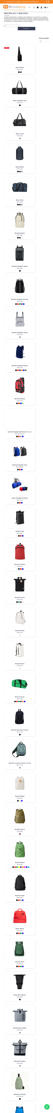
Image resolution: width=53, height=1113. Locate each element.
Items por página (44, 38)
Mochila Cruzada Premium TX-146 (38, 400)
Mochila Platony (15, 233)
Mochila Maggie (15, 732)
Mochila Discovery (15, 963)
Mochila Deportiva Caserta (15, 400)
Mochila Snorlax (38, 864)
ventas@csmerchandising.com (29, 1)
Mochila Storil (37, 500)
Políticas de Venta (10, 1092)
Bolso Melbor (15, 1031)
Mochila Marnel (38, 998)
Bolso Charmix (38, 798)
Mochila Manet (15, 467)
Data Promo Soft (17, 1111)
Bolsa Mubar (38, 100)
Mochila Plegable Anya (15, 698)
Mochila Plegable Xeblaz (15, 167)
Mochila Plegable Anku (15, 268)
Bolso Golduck (15, 864)
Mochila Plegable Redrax (38, 200)
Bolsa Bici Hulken (15, 566)
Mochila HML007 (15, 665)
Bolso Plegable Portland (38, 268)
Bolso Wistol (15, 500)
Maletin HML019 (15, 632)
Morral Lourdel (15, 765)
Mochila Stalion (38, 133)
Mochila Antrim (15, 334)
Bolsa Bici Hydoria (15, 533)
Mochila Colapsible (38, 698)
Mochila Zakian (38, 732)
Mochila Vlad (15, 301)
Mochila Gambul (38, 301)
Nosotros (8, 1083)
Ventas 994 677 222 (12, 1)
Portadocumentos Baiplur (15, 897)
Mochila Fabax (15, 998)
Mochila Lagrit (15, 831)
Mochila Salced (38, 433)
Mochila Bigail (15, 433)
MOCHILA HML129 (15, 599)
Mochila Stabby (38, 897)
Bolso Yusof (15, 100)
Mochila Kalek (37, 334)
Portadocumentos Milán (38, 963)
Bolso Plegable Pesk (38, 67)
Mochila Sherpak (15, 798)
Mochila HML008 (38, 632)
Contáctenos (9, 1089)
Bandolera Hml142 (38, 566)
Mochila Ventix (38, 1031)
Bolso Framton (38, 367)
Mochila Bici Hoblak (37, 533)
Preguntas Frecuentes (12, 1086)
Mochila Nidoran (38, 831)
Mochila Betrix (15, 367)
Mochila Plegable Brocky (15, 930)
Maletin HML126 (38, 599)
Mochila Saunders (38, 765)
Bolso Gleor (15, 133)
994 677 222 (9, 1104)
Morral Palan (15, 67)
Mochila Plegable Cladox (15, 200)
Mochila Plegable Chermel (37, 167)
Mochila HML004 (38, 665)
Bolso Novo (38, 930)
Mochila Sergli (38, 467)
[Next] (14, 1044)
